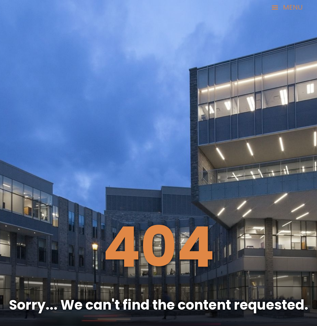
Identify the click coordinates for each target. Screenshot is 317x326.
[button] (287, 7)
